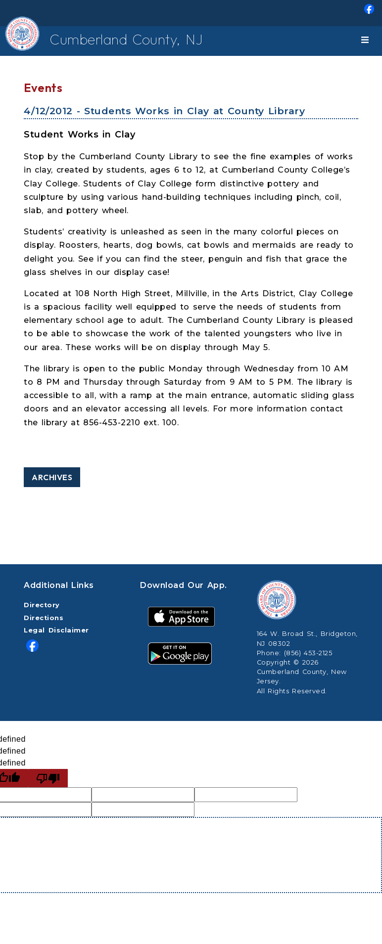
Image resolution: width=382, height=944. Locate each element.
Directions (43, 618)
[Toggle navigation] (366, 41)
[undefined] (48, 778)
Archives (52, 477)
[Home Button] (15, 41)
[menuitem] (191, 13)
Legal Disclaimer (56, 630)
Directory (42, 605)
